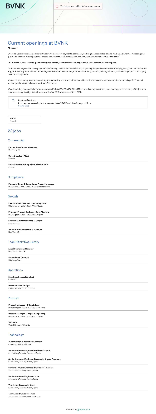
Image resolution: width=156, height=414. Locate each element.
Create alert (23, 106)
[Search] (24, 121)
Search (12, 118)
